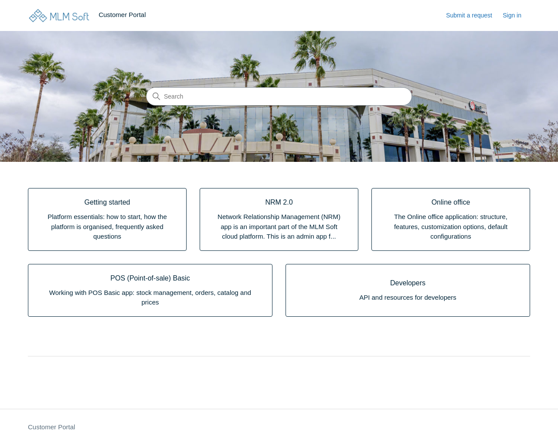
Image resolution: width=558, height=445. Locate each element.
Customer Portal (51, 427)
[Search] (279, 96)
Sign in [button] (512, 15)
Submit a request (469, 15)
